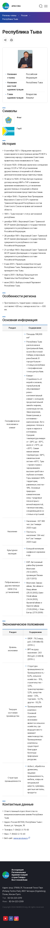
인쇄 (11, 40)
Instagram (16, 918)
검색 (41, 6)
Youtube (5, 918)
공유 (5, 40)
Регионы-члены (9, 15)
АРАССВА (16, 6)
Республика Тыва (10, 19)
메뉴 (46, 6)
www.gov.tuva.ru (20, 838)
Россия (24, 15)
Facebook (11, 918)
